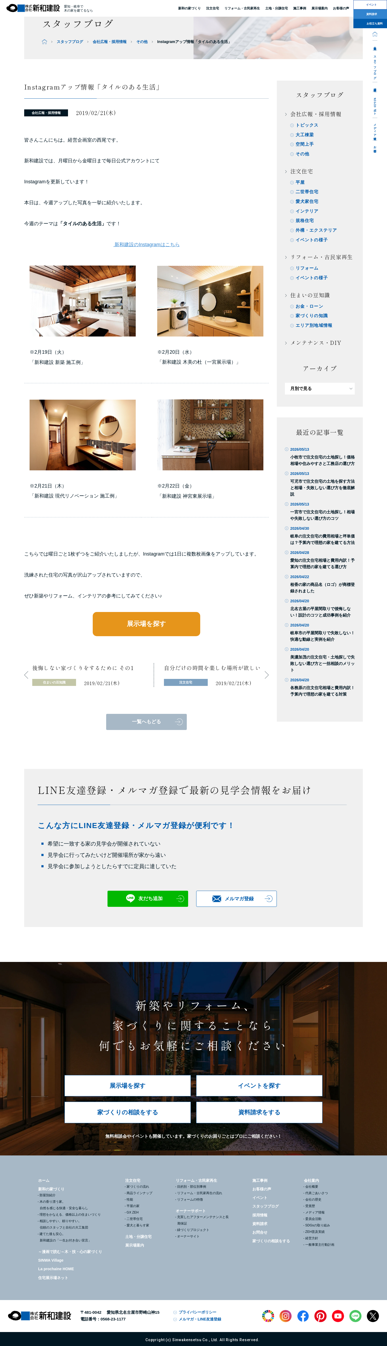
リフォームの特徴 (190, 1199)
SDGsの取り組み (317, 1225)
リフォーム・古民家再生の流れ (199, 1193)
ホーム (43, 1180)
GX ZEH (133, 1212)
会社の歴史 (313, 1199)
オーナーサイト (188, 1236)
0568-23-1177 (113, 1319)
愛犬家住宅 (307, 202)
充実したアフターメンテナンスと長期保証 (203, 1220)
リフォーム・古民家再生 (242, 8)
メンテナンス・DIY (315, 344)
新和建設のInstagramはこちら (146, 244)
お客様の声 (261, 1189)
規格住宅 (305, 221)
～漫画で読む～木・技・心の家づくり (70, 1252)
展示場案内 (134, 1245)
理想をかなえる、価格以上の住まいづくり (70, 1214)
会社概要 (311, 1187)
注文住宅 (212, 8)
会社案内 (375, 45)
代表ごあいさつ (316, 1193)
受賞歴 (310, 1206)
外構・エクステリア (316, 231)
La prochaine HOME (56, 1269)
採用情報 (375, 87)
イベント (259, 1197)
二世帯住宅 (307, 192)
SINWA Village (50, 1260)
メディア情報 (375, 129)
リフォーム (307, 269)
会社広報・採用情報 (110, 42)
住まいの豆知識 (310, 296)
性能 (130, 1199)
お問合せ (375, 148)
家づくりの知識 (312, 317)
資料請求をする (259, 1112)
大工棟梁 (305, 135)
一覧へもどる (146, 721)
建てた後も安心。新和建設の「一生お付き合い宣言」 (65, 1237)
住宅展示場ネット (53, 1278)
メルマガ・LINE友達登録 (200, 1319)
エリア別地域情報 (314, 326)
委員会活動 (313, 1219)
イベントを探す (259, 1085)
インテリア (307, 211)
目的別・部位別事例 (191, 1187)
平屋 (300, 182)
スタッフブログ (375, 66)
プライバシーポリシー (197, 1312)
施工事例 (259, 1180)
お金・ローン (309, 307)
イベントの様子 (312, 240)
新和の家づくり (189, 8)
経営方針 (311, 1238)
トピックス (307, 125)
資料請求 (259, 1224)
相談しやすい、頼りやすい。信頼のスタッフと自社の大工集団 (64, 1224)
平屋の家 (133, 1206)
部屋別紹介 (48, 1195)
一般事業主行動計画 (319, 1245)
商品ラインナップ (139, 1193)
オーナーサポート (375, 105)
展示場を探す (146, 623)
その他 (142, 42)
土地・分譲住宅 (276, 8)
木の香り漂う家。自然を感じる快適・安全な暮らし (64, 1205)
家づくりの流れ (138, 1187)
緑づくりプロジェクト (193, 1230)
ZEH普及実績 (315, 1232)
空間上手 (305, 144)
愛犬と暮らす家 (138, 1225)
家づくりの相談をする (127, 1112)
